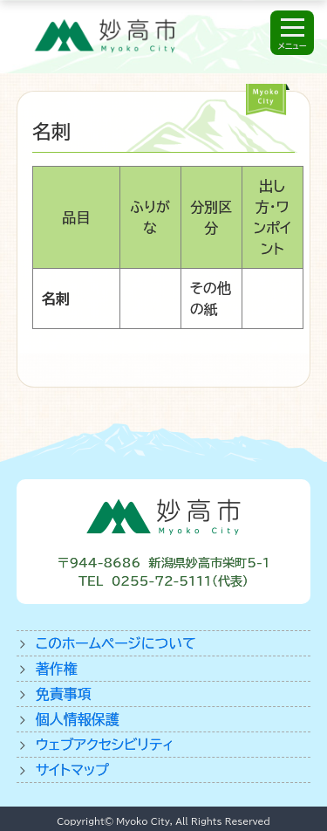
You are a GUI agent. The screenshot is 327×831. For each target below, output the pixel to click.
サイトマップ (72, 770)
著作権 (57, 669)
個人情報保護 (77, 719)
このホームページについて (116, 643)
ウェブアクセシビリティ (105, 745)
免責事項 (64, 694)
